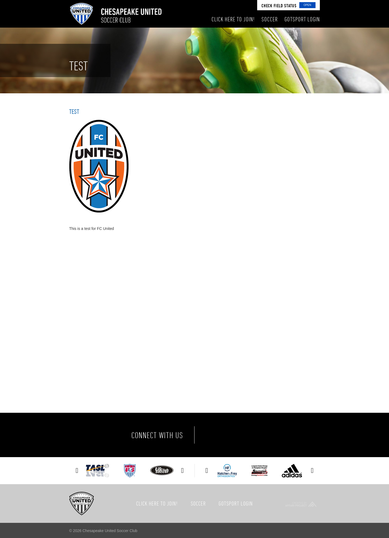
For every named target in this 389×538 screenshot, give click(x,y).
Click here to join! (157, 503)
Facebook (214, 435)
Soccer (198, 503)
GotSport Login (236, 503)
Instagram (260, 435)
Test (74, 111)
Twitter (237, 435)
